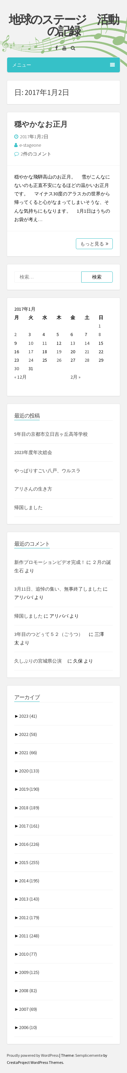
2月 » (75, 377)
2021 (28, 752)
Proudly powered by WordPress (33, 1055)
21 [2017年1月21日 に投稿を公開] (87, 352)
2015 (29, 862)
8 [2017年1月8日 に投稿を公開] (100, 334)
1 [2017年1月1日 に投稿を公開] (100, 326)
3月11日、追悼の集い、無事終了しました (58, 589)
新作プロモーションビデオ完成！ (49, 562)
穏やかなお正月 (41, 124)
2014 (29, 881)
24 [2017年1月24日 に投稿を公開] (30, 360)
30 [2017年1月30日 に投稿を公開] (16, 368)
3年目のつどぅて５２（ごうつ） (51, 634)
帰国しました (28, 507)
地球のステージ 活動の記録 (64, 25)
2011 (29, 936)
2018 (29, 808)
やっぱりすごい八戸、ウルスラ (47, 471)
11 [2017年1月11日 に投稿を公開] (44, 343)
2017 (29, 826)
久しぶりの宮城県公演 (40, 661)
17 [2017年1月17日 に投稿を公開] (30, 352)
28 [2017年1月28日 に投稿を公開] (87, 360)
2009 (29, 972)
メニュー (63, 65)
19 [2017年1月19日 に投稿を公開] (59, 352)
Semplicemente (89, 1055)
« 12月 (20, 377)
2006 (28, 1027)
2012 (29, 917)
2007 (28, 1009)
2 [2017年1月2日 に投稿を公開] (15, 334)
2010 (28, 954)
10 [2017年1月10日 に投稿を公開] (30, 343)
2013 (29, 899)
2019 (29, 789)
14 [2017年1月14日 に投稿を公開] (87, 343)
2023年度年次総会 (33, 452)
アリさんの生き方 (33, 489)
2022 (28, 734)
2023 (28, 716)
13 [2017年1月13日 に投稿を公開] (72, 343)
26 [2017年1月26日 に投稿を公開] (59, 360)
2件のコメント (36, 154)
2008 (28, 990)
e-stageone (30, 145)
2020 (29, 771)
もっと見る (94, 244)
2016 (29, 844)
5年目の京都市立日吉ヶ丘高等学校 (51, 434)
